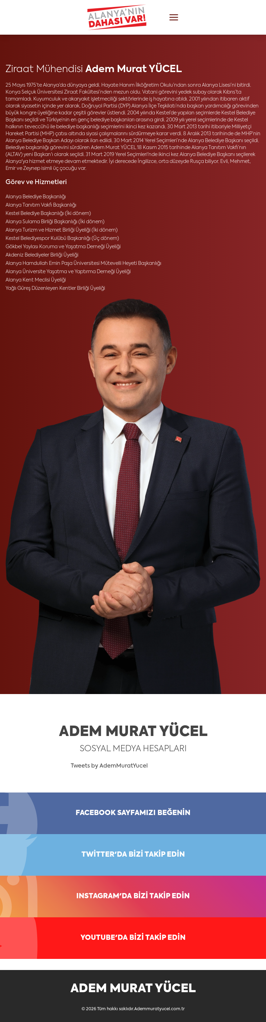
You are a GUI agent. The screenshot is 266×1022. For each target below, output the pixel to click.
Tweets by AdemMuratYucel (109, 766)
